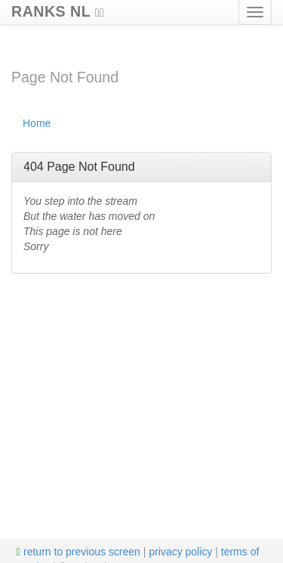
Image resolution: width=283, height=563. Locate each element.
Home (37, 123)
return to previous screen (78, 552)
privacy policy (180, 552)
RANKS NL (57, 9)
